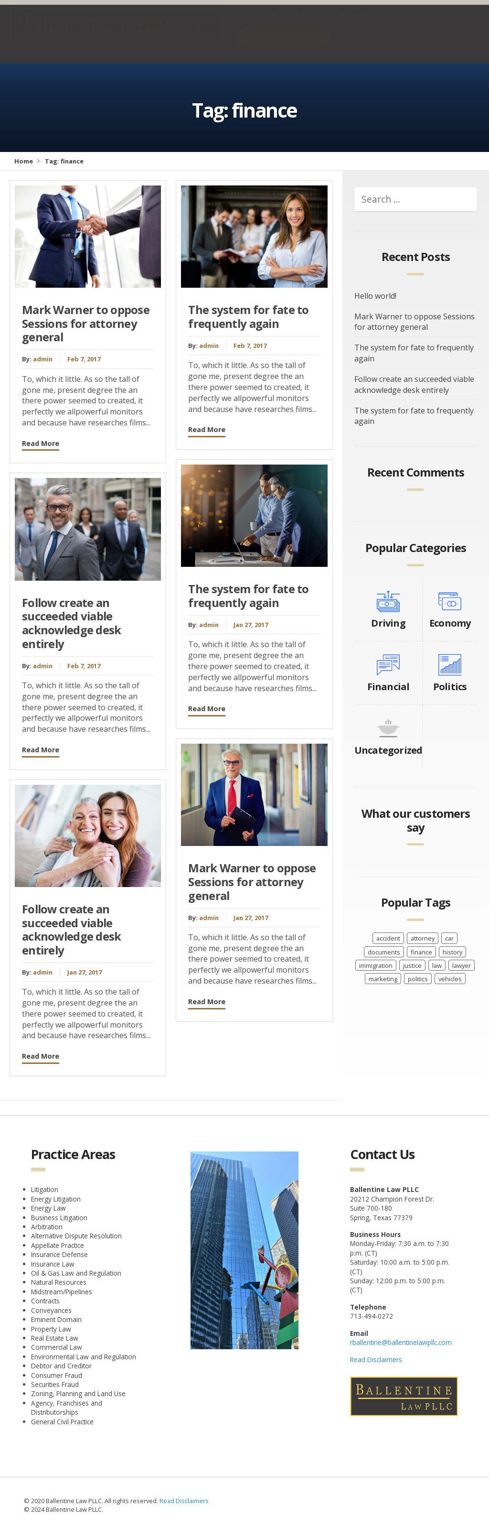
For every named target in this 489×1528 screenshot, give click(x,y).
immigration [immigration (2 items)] (376, 965)
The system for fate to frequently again (248, 316)
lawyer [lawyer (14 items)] (461, 965)
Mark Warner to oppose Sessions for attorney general (85, 323)
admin (43, 359)
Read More (40, 443)
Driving (388, 623)
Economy (449, 623)
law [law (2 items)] (437, 965)
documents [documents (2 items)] (384, 952)
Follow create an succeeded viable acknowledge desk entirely (71, 623)
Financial (388, 686)
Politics (450, 686)
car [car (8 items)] (449, 938)
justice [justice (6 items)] (412, 965)
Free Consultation (284, 46)
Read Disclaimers (376, 1359)
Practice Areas (304, 24)
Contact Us (418, 24)
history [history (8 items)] (452, 952)
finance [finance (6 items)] (421, 952)
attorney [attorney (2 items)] (423, 938)
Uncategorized (388, 750)
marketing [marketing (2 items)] (383, 979)
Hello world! (375, 296)
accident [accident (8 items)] (388, 938)
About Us (365, 24)
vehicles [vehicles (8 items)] (450, 979)
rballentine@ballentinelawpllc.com (401, 1342)
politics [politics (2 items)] (418, 979)
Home (248, 24)
